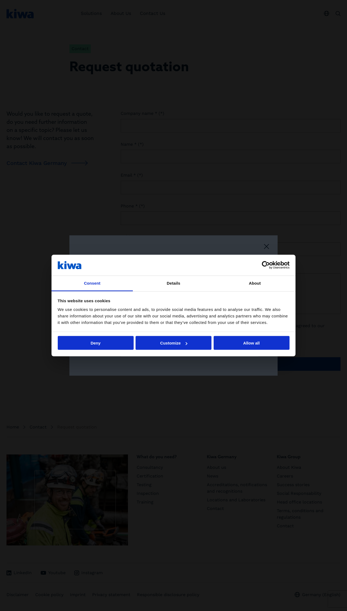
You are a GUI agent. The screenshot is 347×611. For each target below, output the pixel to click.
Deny (96, 343)
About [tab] (255, 283)
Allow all (251, 343)
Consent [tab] (92, 283)
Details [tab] (173, 283)
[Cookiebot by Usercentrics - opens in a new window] (266, 265)
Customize (173, 343)
